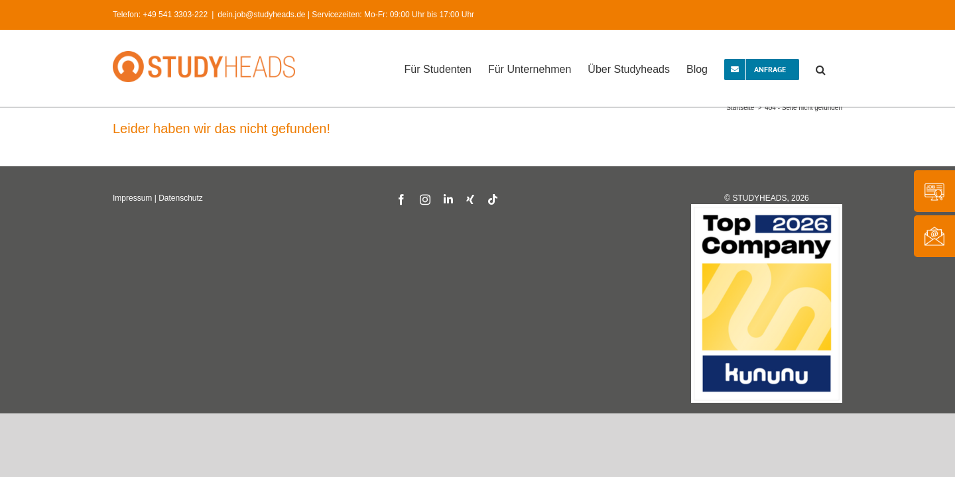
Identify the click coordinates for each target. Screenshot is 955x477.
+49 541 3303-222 (175, 14)
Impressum (132, 198)
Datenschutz (181, 198)
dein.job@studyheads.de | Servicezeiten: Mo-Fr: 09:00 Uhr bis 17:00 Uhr (346, 14)
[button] (837, 68)
